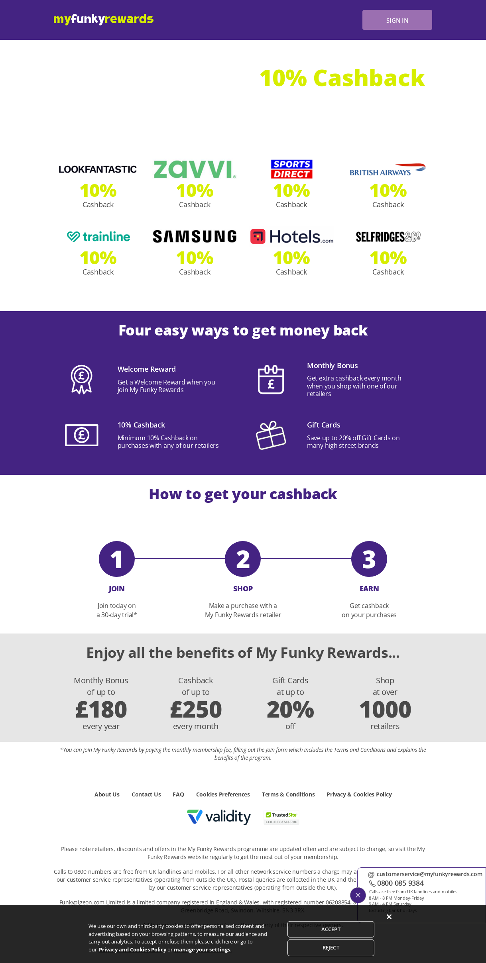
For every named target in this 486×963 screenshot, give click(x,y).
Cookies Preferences (223, 794)
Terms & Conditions (288, 794)
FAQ (178, 794)
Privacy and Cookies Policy (132, 957)
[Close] (389, 925)
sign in (397, 20)
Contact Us (146, 794)
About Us (107, 794)
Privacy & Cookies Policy (359, 794)
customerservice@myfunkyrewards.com (431, 874)
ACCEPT (330, 936)
